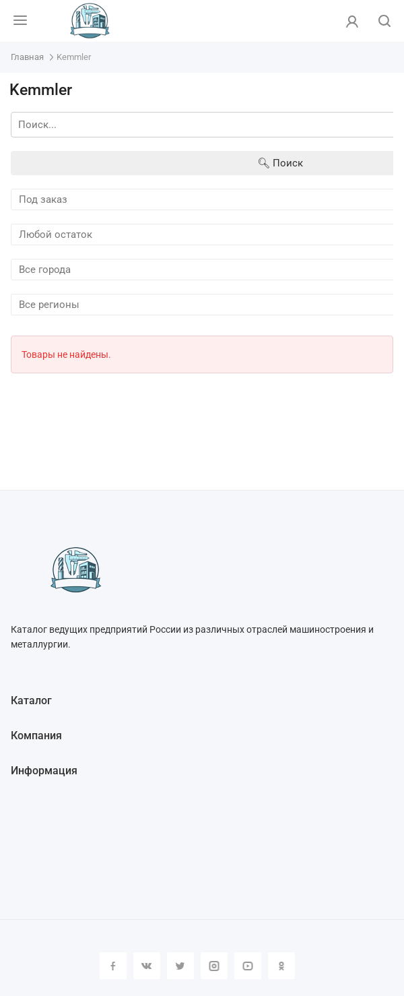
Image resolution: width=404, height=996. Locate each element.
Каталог (31, 700)
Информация (44, 770)
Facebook (113, 965)
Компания (36, 735)
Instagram (214, 965)
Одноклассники (281, 965)
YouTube (247, 965)
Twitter (180, 965)
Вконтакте (146, 965)
